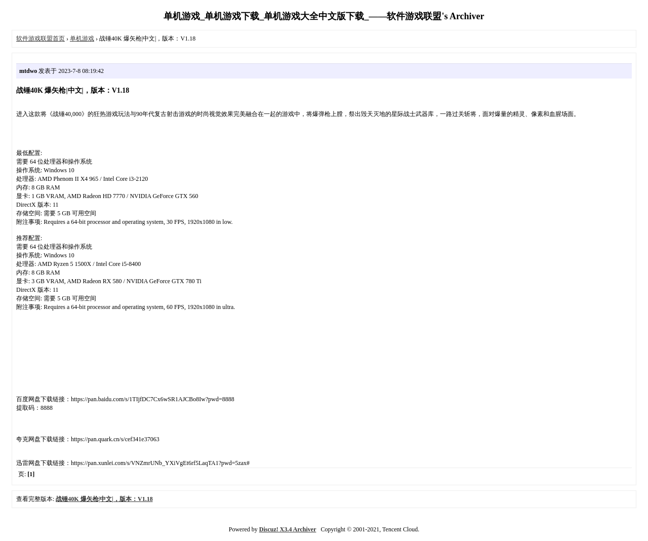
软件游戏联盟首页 (40, 38)
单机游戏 (82, 38)
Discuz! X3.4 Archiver (287, 529)
